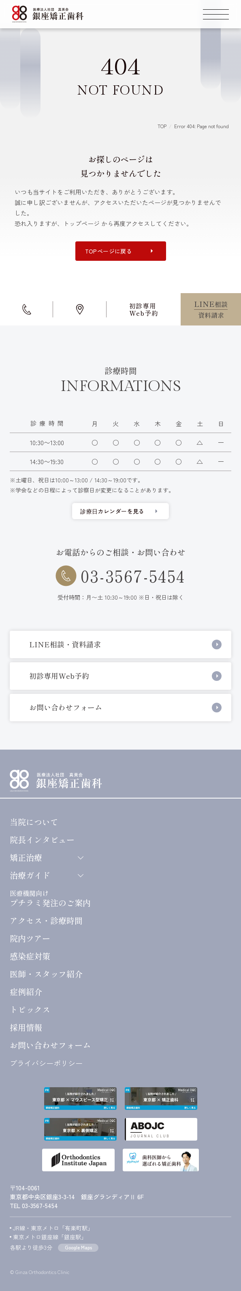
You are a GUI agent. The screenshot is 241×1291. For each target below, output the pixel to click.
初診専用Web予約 (143, 309)
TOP (162, 126)
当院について (34, 822)
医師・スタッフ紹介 (46, 974)
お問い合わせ (50, 1045)
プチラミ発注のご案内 (50, 898)
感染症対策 (30, 956)
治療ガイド (46, 875)
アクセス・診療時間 (46, 921)
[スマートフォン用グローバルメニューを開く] (216, 14)
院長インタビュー (42, 840)
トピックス (30, 1010)
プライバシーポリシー (46, 1063)
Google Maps (78, 1247)
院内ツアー (30, 938)
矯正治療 (46, 858)
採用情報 (26, 1027)
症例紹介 (26, 992)
